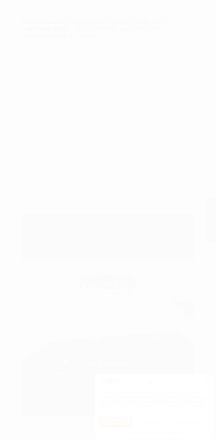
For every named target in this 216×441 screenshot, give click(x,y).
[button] (207, 382)
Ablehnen (152, 422)
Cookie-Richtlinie (138, 432)
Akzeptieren (116, 422)
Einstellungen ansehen (190, 422)
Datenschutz (157, 432)
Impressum (173, 432)
